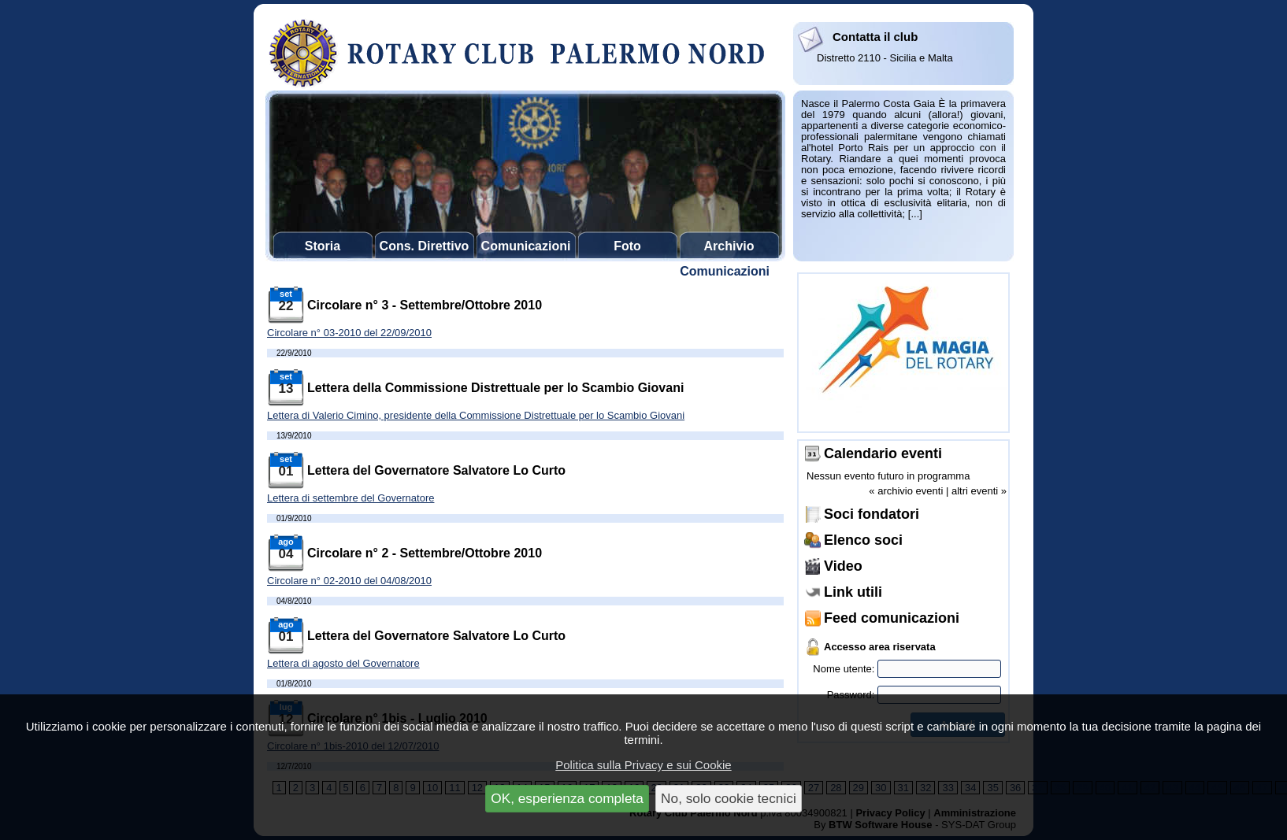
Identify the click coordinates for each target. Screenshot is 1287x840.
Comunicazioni (526, 246)
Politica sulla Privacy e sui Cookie (643, 765)
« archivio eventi (906, 491)
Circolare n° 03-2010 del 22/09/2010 (349, 333)
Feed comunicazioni (891, 618)
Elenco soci (863, 540)
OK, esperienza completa (567, 798)
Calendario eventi (883, 453)
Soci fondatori (871, 514)
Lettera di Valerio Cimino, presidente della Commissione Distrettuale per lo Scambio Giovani (475, 415)
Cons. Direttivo (424, 246)
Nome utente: (907, 669)
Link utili (853, 592)
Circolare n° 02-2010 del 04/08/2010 (349, 581)
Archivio (728, 246)
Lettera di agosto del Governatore (343, 663)
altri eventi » (979, 491)
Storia (322, 246)
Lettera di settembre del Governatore (350, 498)
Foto (627, 246)
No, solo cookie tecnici (728, 798)
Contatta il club (875, 36)
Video (843, 566)
